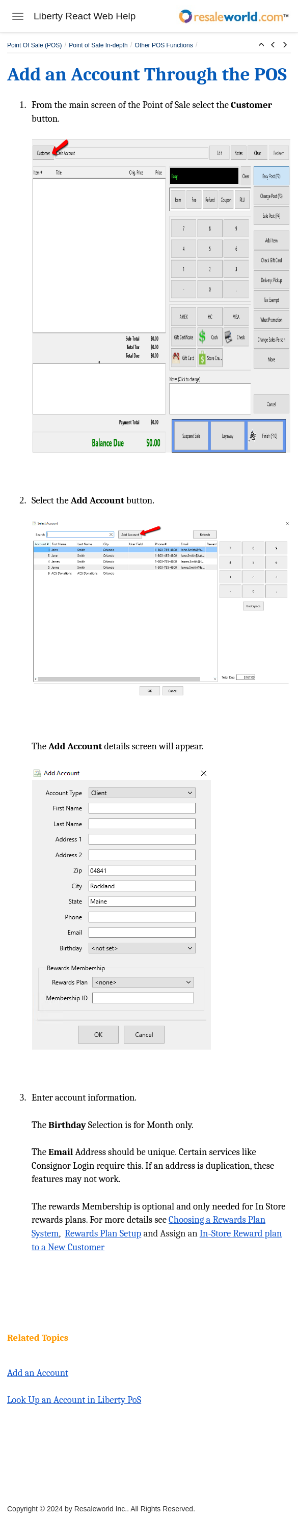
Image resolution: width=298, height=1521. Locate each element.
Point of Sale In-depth (98, 45)
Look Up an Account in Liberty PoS (74, 1399)
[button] (261, 45)
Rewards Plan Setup (103, 1233)
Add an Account (37, 1372)
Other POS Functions (164, 45)
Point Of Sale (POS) (34, 45)
